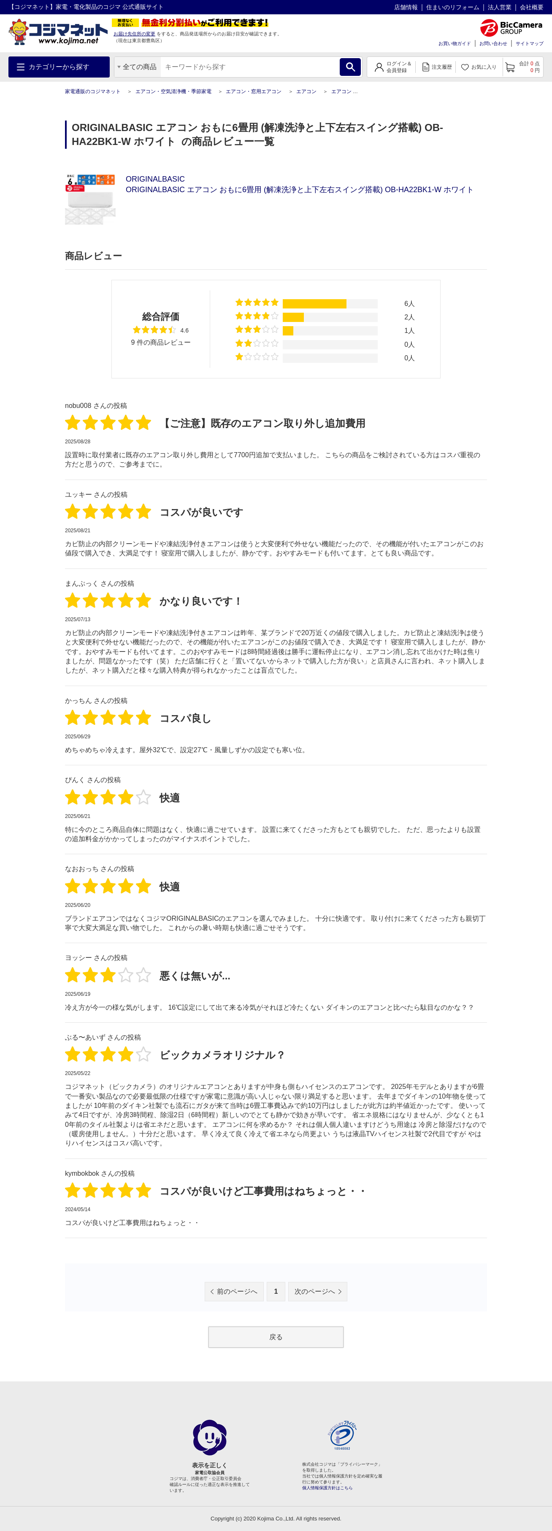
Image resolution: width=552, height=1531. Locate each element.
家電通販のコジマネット (93, 91)
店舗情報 (406, 7)
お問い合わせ (493, 43)
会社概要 (532, 7)
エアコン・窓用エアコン (253, 91)
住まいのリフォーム (452, 7)
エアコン (306, 91)
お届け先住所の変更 (134, 33)
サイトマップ (530, 43)
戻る (276, 1337)
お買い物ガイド (454, 43)
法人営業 (499, 7)
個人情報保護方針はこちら (327, 1487)
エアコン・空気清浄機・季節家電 (173, 91)
